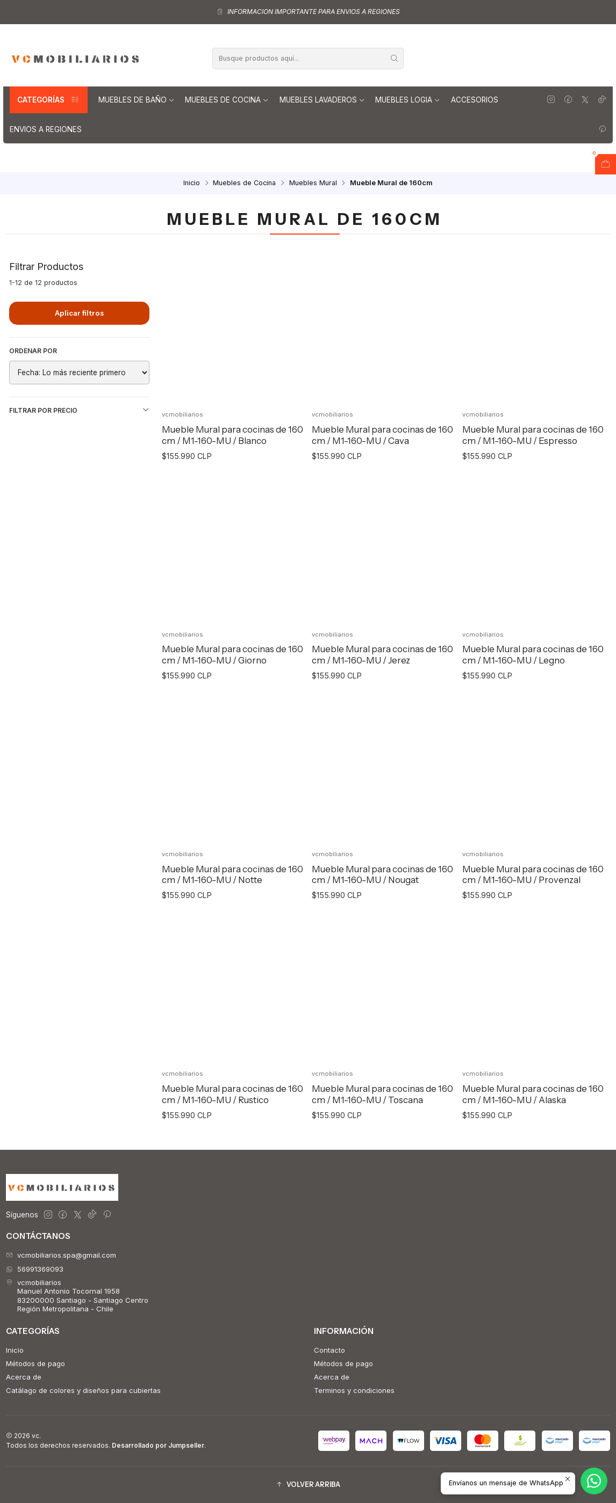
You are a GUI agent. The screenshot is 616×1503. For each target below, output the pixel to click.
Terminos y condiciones (354, 1390)
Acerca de (23, 1377)
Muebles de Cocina (227, 100)
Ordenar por (33, 351)
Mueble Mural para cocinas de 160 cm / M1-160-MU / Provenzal (533, 897)
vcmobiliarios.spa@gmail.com (61, 1255)
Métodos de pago (35, 1363)
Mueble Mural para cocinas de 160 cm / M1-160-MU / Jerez (382, 678)
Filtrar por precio (79, 410)
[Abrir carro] (605, 164)
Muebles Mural (313, 183)
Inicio (191, 183)
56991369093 (34, 1269)
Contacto (329, 1350)
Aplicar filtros (79, 313)
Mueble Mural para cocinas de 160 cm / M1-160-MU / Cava (382, 435)
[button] (308, 1484)
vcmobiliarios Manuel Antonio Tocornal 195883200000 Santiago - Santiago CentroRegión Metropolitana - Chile (77, 1295)
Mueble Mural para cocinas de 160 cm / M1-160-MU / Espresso (533, 435)
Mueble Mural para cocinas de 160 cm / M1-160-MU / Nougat (382, 897)
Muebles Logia (407, 100)
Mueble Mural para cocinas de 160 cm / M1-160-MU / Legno (533, 678)
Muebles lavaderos (322, 100)
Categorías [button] (48, 100)
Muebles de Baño (136, 100)
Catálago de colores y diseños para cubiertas (83, 1390)
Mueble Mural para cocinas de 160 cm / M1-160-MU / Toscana (382, 1117)
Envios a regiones (46, 129)
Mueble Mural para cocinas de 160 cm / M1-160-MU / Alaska (533, 1117)
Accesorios (474, 100)
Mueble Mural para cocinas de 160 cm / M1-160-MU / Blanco (232, 435)
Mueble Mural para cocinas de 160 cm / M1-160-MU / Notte (232, 897)
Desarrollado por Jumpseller (158, 1445)
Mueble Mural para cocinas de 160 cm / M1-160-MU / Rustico (232, 1117)
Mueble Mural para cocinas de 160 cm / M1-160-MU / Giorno (232, 678)
